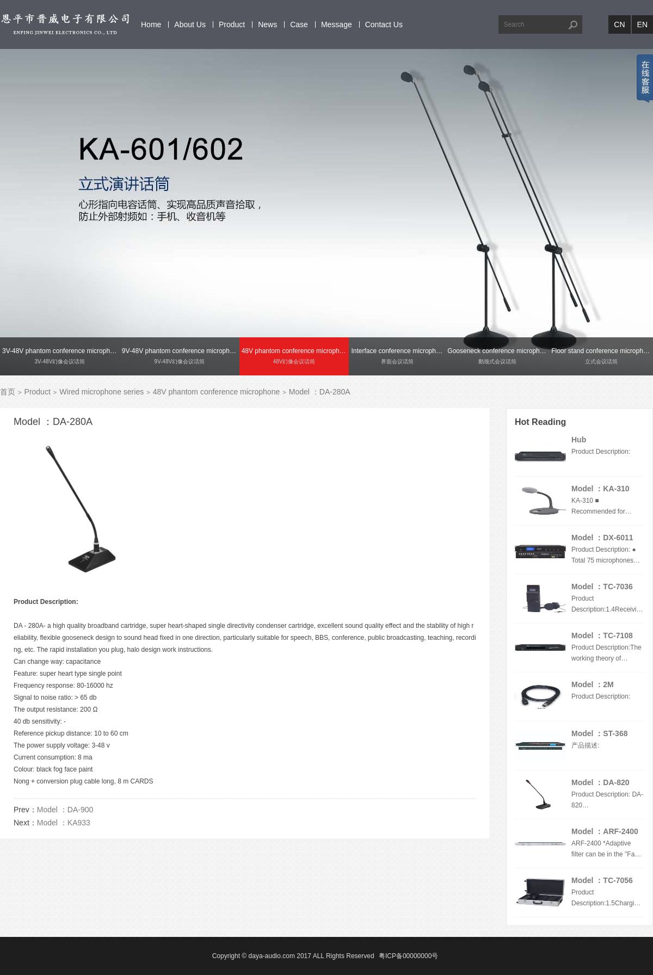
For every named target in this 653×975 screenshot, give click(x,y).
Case (299, 24)
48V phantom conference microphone (216, 391)
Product (232, 24)
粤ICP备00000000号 (408, 956)
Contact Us (384, 24)
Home (151, 24)
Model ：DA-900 (65, 809)
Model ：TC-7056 (602, 880)
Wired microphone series (101, 391)
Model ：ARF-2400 (604, 831)
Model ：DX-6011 (602, 537)
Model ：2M (592, 684)
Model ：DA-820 (600, 782)
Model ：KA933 (63, 822)
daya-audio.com (272, 956)
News (267, 24)
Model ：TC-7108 (602, 635)
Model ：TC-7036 (602, 586)
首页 (7, 391)
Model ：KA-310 (600, 488)
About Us (190, 24)
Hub (578, 439)
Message (336, 24)
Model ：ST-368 (599, 733)
